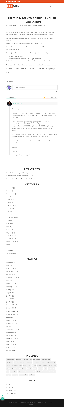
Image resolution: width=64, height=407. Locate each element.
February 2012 (10, 305)
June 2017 (9, 281)
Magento (9, 233)
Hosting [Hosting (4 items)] (34, 365)
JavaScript (11, 205)
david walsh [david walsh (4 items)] (9, 362)
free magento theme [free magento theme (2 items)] (17, 365)
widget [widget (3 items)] (20, 375)
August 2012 (10, 299)
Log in (8, 384)
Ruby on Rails (12, 218)
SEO (7, 247)
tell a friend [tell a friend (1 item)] (38, 371)
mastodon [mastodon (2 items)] (29, 368)
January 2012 (10, 308)
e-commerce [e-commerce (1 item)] (29, 362)
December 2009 (11, 335)
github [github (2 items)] (24, 365)
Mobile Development (13, 241)
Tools (9, 221)
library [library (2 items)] (8, 368)
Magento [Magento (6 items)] (14, 368)
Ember (10, 199)
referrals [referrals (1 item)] (20, 371)
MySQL (10, 211)
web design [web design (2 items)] (15, 375)
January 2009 (10, 347)
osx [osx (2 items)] (8, 371)
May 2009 (9, 341)
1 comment (42, 25)
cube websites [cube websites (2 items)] (36, 359)
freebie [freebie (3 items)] (8, 365)
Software (9, 250)
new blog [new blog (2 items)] (40, 368)
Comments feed (11, 390)
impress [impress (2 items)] (39, 365)
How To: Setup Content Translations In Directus (21, 179)
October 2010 (10, 326)
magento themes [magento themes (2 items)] (22, 368)
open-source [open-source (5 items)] (51, 368)
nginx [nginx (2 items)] (45, 368)
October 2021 (10, 274)
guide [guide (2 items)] (29, 365)
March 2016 (10, 284)
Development (10, 194)
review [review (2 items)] (25, 371)
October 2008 (10, 350)
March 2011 (10, 320)
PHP (9, 214)
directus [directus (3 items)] (16, 362)
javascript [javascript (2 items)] (45, 365)
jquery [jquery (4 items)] (50, 365)
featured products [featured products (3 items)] (51, 362)
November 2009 (11, 338)
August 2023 (10, 262)
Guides (8, 227)
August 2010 (10, 332)
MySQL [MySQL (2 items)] (35, 368)
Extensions (28, 25)
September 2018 (11, 277)
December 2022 (11, 271)
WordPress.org (11, 393)
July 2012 (9, 302)
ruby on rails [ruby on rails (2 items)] (31, 371)
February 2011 (10, 323)
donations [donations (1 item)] (22, 362)
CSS (9, 196)
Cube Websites (12, 25)
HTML (9, 202)
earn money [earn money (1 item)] (36, 362)
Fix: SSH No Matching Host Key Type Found (19, 173)
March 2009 (10, 344)
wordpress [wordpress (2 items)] (31, 375)
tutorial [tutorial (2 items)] (48, 371)
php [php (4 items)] (11, 371)
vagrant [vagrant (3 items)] (9, 375)
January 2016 (10, 290)
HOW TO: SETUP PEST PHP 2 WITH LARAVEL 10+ (21, 176)
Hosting (8, 230)
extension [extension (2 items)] (43, 362)
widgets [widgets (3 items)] (26, 375)
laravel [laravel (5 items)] (55, 365)
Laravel (10, 208)
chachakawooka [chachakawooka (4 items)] (10, 359)
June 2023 (9, 265)
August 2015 (10, 293)
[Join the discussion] (35, 87)
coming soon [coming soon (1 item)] (19, 359)
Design (8, 191)
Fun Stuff (9, 224)
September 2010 (11, 329)
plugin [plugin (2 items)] (15, 371)
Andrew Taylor (17, 103)
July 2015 (9, 296)
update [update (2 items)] (53, 371)
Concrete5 (9, 188)
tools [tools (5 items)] (44, 371)
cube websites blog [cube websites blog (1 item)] (46, 359)
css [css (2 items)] (31, 359)
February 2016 (10, 287)
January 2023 (10, 268)
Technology (10, 253)
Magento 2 (35, 25)
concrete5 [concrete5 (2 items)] (26, 359)
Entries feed (10, 387)
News (8, 244)
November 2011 (11, 314)
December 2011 (11, 311)
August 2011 (10, 317)
